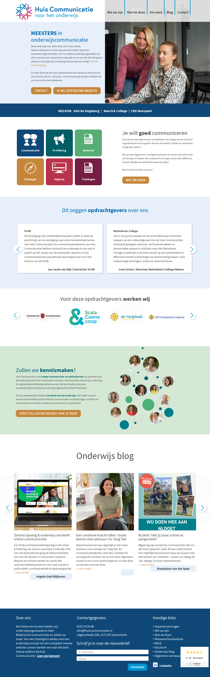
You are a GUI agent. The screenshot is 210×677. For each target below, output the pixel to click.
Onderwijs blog (164, 651)
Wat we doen (135, 180)
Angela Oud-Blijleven (50, 576)
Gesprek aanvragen (167, 626)
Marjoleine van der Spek (173, 569)
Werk (158, 643)
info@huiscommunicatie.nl (94, 631)
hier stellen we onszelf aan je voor (48, 413)
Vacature (160, 647)
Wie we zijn (162, 631)
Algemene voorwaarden (170, 656)
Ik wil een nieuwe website (77, 91)
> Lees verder (21, 572)
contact (41, 91)
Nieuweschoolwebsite (169, 639)
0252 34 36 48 (85, 626)
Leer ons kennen (48, 656)
